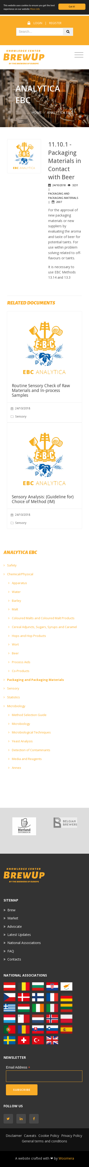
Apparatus (17, 583)
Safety (10, 565)
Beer (13, 653)
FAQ (10, 951)
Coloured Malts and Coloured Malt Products (41, 618)
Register (55, 23)
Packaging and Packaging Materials (34, 680)
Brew (11, 910)
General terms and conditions (44, 1141)
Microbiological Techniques (29, 732)
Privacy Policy (71, 1135)
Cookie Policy (48, 1135)
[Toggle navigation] (79, 55)
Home (37, 112)
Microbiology (14, 706)
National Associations (24, 942)
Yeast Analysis (20, 741)
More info (35, 9)
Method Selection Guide (27, 715)
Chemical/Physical (18, 574)
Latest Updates (19, 934)
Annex (14, 767)
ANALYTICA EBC (59, 112)
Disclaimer (14, 1135)
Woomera (66, 1158)
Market (12, 918)
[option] (24, 826)
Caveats (30, 1135)
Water (14, 592)
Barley (14, 600)
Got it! (72, 6)
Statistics (12, 697)
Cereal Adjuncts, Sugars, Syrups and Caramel (42, 627)
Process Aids (19, 662)
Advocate (14, 926)
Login (37, 23)
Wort (13, 644)
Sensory (11, 688)
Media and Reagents (25, 759)
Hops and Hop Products (27, 636)
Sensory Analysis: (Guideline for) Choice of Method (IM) (43, 499)
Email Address (18, 1067)
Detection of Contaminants (29, 750)
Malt (13, 609)
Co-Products (18, 671)
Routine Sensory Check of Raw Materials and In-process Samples (41, 390)
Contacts (14, 959)
